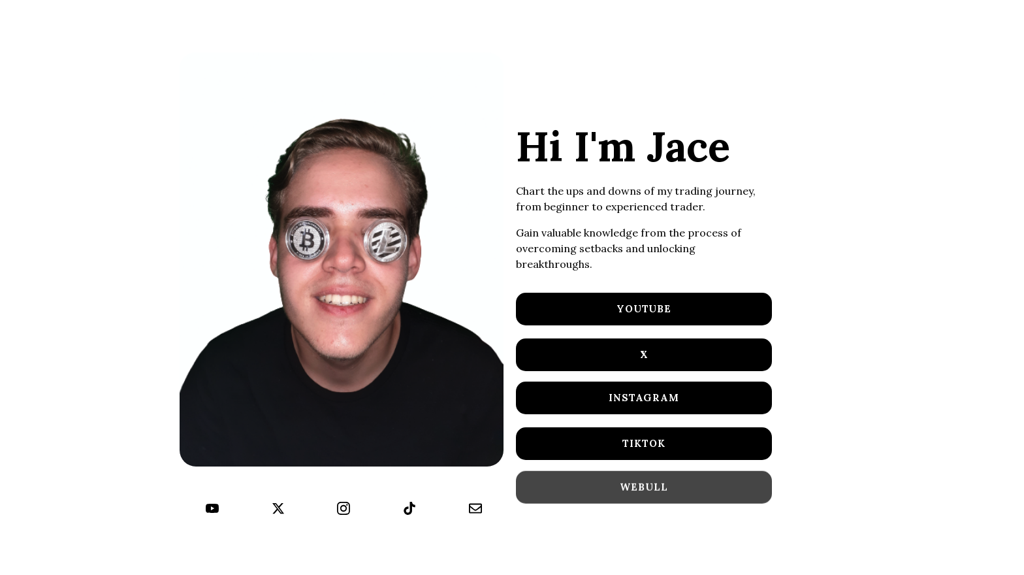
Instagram (644, 397)
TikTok (643, 443)
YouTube (643, 309)
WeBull (643, 488)
